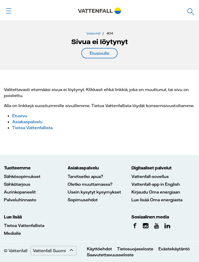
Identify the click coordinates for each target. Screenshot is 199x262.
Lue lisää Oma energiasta (156, 199)
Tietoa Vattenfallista (32, 127)
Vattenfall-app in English (155, 184)
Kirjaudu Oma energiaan (155, 192)
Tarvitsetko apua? (85, 176)
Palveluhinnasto (20, 199)
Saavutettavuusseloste (110, 254)
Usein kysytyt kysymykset (94, 192)
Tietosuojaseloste (135, 248)
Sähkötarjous (17, 184)
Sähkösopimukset (22, 176)
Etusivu (19, 115)
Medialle (12, 233)
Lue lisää (13, 216)
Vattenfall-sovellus (150, 176)
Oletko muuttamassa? (90, 184)
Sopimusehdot (83, 199)
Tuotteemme (17, 167)
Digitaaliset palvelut (151, 167)
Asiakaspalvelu (27, 121)
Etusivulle (99, 53)
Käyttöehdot (99, 248)
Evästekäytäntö (174, 248)
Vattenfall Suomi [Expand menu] (54, 250)
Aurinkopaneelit (20, 192)
